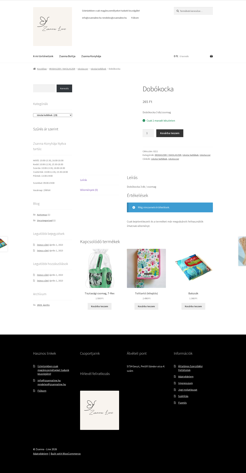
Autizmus (42, 214)
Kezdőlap (42, 68)
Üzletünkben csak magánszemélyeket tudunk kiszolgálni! (111, 10)
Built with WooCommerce (66, 453)
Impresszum (185, 383)
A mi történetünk (43, 56)
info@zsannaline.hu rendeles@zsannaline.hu (104, 17)
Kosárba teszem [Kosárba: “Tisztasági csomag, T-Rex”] (99, 306)
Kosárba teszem (169, 133)
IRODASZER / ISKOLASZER (62, 68)
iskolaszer (173, 158)
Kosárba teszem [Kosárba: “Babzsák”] (193, 306)
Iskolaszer (83, 68)
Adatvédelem (185, 376)
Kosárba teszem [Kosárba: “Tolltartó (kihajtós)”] (146, 306)
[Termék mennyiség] (148, 133)
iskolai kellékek (159, 158)
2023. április (43, 304)
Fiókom (135, 17)
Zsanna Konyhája (91, 56)
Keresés (64, 88)
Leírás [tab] (83, 180)
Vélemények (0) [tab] (89, 190)
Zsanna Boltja (67, 56)
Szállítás (183, 396)
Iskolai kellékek (98, 68)
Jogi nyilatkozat (187, 389)
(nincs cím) (43, 244)
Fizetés (182, 402)
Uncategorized (45, 220)
